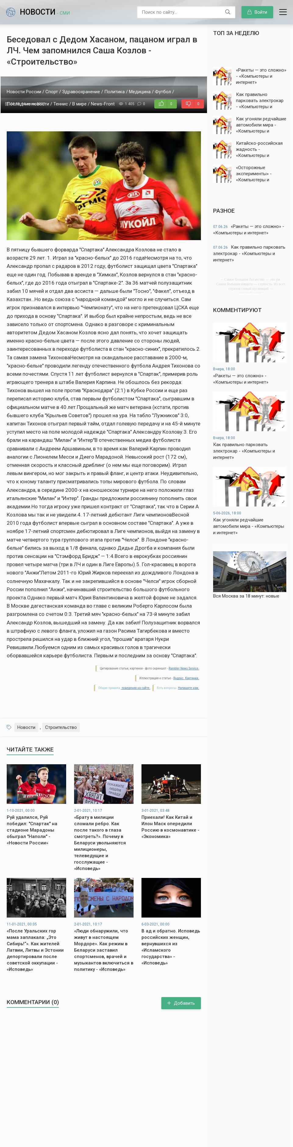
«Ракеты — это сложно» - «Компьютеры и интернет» (248, 230)
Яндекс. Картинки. (186, 678)
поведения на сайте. (135, 688)
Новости (45, 12)
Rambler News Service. (184, 668)
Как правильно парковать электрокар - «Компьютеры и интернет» (249, 253)
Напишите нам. (188, 688)
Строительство (61, 727)
